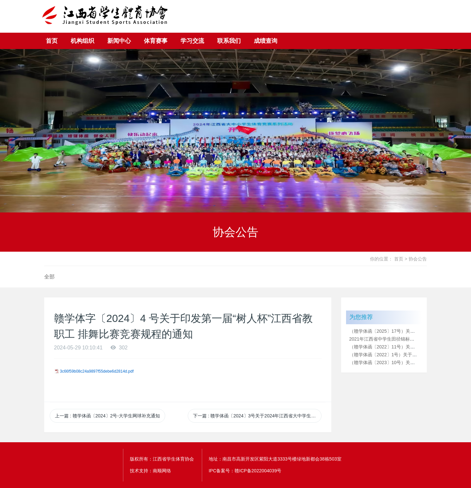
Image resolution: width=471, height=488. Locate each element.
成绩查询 (265, 41)
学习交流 (192, 41)
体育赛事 (155, 41)
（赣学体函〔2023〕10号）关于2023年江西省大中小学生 (407, 362)
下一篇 (257, 415)
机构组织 (82, 41)
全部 (49, 276)
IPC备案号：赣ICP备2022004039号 (245, 470)
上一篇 (107, 415)
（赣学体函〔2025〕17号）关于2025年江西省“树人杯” (404, 331)
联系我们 (229, 41)
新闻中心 (119, 41)
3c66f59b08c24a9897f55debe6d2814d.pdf (97, 371)
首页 (52, 41)
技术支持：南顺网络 (150, 470)
